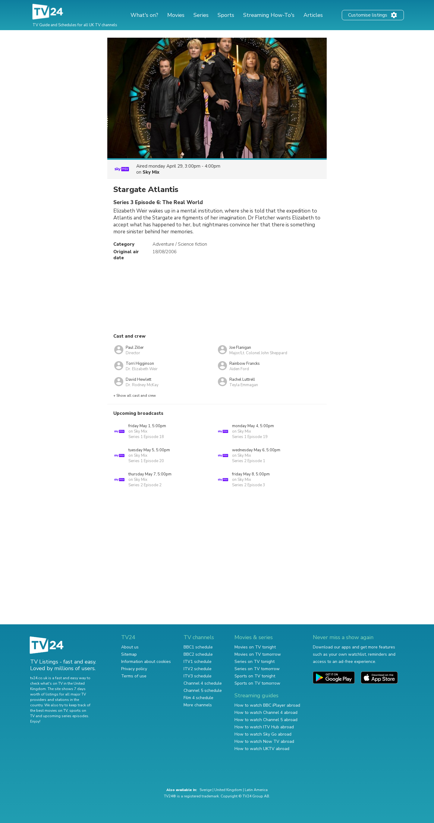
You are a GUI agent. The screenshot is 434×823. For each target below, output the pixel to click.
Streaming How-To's (268, 15)
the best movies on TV (49, 710)
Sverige (206, 789)
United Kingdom (228, 789)
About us (130, 647)
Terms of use (133, 676)
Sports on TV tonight (254, 676)
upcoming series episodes (65, 716)
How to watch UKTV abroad (261, 749)
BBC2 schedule (198, 654)
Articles (313, 15)
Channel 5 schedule (203, 690)
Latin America (256, 789)
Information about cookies (146, 661)
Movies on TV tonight (255, 647)
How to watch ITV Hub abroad (264, 727)
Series (201, 15)
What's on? (144, 15)
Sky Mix (151, 172)
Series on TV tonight (254, 661)
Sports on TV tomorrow (257, 683)
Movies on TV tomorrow (257, 654)
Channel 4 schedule (203, 683)
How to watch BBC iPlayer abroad (267, 705)
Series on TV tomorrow (257, 669)
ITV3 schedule (198, 676)
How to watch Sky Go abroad (262, 734)
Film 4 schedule (198, 698)
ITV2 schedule (198, 669)
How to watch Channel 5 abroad (265, 720)
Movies (175, 15)
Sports (226, 15)
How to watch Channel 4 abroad (265, 712)
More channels (198, 705)
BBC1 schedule (198, 647)
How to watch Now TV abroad (264, 741)
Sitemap (129, 654)
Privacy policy (134, 669)
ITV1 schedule (198, 661)
